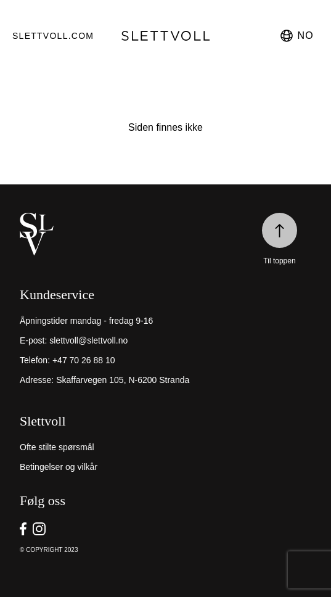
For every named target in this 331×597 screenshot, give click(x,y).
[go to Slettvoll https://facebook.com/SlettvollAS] (23, 528)
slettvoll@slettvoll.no (88, 340)
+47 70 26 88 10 (83, 360)
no (296, 35)
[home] (165, 234)
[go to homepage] (166, 36)
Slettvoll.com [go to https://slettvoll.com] (48, 36)
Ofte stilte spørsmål (57, 447)
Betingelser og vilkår (58, 467)
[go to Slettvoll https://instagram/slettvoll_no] (39, 528)
